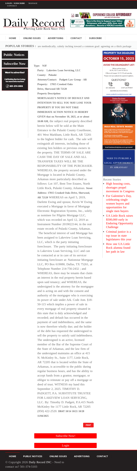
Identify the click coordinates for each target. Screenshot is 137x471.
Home (12, 38)
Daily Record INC (40, 462)
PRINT (88, 425)
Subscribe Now (15, 64)
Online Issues (32, 38)
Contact (12, 6)
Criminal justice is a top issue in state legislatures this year (118, 235)
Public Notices (14, 55)
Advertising (55, 38)
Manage (33, 3)
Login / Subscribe (15, 3)
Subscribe (95, 38)
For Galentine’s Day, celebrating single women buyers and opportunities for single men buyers (119, 203)
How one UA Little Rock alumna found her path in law (118, 247)
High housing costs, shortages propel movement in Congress (120, 187)
